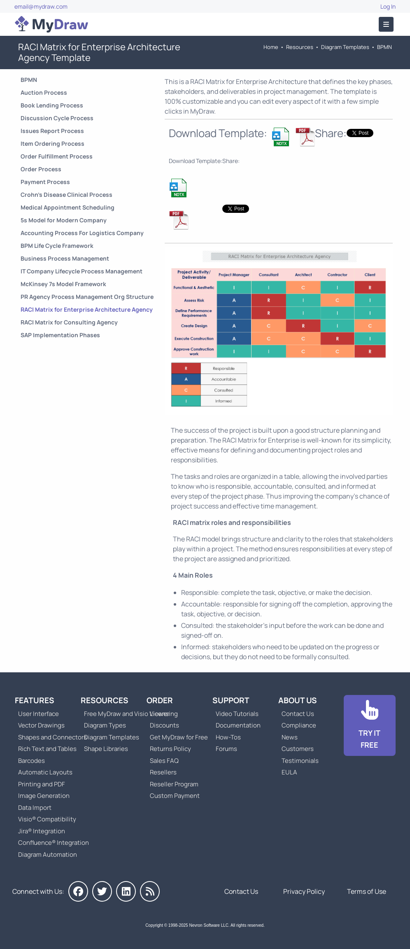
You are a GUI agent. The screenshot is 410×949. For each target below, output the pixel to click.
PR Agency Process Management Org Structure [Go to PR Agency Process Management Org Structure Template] (87, 297)
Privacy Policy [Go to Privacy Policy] (304, 891)
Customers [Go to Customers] (298, 748)
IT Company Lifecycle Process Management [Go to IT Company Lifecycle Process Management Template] (81, 271)
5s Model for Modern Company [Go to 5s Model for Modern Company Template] (64, 220)
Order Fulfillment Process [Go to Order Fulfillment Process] (57, 156)
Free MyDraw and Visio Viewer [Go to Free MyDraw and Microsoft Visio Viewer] (123, 713)
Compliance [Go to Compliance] (299, 725)
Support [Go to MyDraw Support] (230, 700)
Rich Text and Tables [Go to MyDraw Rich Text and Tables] (47, 748)
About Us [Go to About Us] (297, 700)
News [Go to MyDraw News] (290, 737)
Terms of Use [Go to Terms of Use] (366, 891)
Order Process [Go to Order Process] (41, 169)
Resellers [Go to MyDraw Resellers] (163, 772)
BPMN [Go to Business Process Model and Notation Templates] (384, 47)
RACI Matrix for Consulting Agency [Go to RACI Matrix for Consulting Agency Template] (69, 322)
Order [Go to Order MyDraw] (160, 700)
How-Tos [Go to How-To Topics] (228, 737)
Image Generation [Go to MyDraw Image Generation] (44, 795)
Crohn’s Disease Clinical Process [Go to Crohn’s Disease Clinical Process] (66, 194)
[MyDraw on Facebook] (78, 891)
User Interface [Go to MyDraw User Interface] (38, 713)
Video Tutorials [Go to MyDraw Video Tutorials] (237, 713)
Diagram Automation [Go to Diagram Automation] (47, 854)
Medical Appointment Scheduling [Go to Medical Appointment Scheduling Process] (67, 207)
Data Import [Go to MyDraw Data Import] (34, 807)
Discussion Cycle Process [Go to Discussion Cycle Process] (57, 118)
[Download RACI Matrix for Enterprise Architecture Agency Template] (281, 137)
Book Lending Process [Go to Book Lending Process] (52, 105)
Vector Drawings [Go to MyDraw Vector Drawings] (41, 725)
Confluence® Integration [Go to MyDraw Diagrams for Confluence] (53, 842)
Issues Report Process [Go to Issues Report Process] (52, 131)
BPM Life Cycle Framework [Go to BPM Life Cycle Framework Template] (57, 245)
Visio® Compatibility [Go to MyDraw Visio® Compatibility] (47, 819)
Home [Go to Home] (270, 47)
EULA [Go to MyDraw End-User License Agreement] (289, 772)
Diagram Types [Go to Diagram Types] (105, 725)
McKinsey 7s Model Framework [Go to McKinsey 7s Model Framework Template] (63, 284)
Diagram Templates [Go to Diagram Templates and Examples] (345, 47)
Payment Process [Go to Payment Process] (45, 182)
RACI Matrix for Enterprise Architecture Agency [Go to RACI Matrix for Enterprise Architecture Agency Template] (87, 309)
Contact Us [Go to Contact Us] (298, 713)
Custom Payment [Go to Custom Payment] (175, 795)
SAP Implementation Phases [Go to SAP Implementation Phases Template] (60, 335)
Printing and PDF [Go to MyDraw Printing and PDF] (41, 784)
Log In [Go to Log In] (388, 6)
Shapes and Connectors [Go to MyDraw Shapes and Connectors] (52, 737)
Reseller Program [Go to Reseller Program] (174, 784)
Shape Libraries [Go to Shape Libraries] (106, 748)
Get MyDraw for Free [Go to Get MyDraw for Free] (179, 737)
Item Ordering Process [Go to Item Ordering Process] (52, 143)
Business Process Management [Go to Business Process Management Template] (65, 258)
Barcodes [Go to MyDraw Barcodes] (31, 760)
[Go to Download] (370, 725)
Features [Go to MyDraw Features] (34, 700)
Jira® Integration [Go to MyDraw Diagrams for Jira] (41, 831)
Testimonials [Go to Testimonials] (300, 760)
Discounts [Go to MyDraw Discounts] (164, 725)
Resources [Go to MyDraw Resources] (299, 47)
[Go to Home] (51, 24)
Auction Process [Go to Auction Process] (44, 92)
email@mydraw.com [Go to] (41, 6)
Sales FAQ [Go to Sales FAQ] (164, 760)
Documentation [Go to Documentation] (238, 725)
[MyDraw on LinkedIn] (126, 891)
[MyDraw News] (150, 891)
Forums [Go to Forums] (226, 748)
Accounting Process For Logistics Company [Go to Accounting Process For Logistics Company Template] (82, 233)
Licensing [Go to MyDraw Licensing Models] (164, 713)
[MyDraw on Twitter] (102, 891)
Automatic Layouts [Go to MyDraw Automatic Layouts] (45, 772)
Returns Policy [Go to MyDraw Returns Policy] (170, 748)
